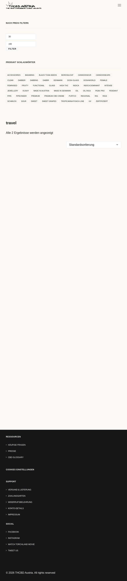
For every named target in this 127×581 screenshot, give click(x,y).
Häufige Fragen (17, 445)
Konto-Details (16, 508)
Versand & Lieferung (19, 490)
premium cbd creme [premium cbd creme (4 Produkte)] (54, 96)
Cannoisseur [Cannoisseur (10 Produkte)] (84, 75)
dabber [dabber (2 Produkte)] (21, 80)
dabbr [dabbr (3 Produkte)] (46, 80)
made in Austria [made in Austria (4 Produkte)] (41, 91)
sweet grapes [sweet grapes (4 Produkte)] (49, 101)
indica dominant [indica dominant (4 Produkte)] (92, 86)
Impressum (14, 514)
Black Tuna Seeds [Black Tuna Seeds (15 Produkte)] (48, 75)
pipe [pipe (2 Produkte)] (9, 96)
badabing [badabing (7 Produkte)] (29, 75)
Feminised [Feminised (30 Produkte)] (12, 86)
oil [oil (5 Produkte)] (76, 91)
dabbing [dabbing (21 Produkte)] (34, 80)
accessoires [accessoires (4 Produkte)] (13, 75)
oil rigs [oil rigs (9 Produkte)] (87, 91)
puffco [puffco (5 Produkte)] (72, 96)
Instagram (14, 538)
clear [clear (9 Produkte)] (10, 80)
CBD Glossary (15, 457)
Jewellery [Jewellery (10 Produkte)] (12, 91)
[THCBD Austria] (23, 5)
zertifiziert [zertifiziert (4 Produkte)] (102, 101)
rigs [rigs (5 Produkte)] (105, 96)
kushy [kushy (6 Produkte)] (26, 91)
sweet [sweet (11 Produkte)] (34, 101)
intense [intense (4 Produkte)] (108, 86)
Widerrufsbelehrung (20, 502)
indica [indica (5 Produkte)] (76, 86)
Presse (12, 451)
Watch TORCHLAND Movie (21, 544)
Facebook (13, 532)
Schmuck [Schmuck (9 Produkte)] (12, 101)
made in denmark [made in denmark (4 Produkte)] (62, 91)
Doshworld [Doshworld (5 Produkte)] (89, 80)
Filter (12, 49)
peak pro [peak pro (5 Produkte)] (100, 91)
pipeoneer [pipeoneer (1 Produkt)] (21, 96)
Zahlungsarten (16, 496)
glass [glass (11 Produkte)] (52, 86)
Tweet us (13, 550)
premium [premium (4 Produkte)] (35, 96)
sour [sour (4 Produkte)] (23, 101)
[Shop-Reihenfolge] (93, 144)
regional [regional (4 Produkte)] (85, 96)
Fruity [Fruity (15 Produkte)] (25, 86)
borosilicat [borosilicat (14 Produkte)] (67, 75)
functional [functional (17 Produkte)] (38, 86)
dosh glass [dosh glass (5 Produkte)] (73, 80)
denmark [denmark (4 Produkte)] (58, 80)
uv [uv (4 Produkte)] (90, 101)
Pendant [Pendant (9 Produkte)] (113, 91)
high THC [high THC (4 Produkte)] (64, 86)
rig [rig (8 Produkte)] (96, 96)
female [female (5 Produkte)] (103, 80)
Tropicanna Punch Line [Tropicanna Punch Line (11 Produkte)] (72, 101)
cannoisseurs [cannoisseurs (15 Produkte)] (103, 75)
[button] (119, 5)
